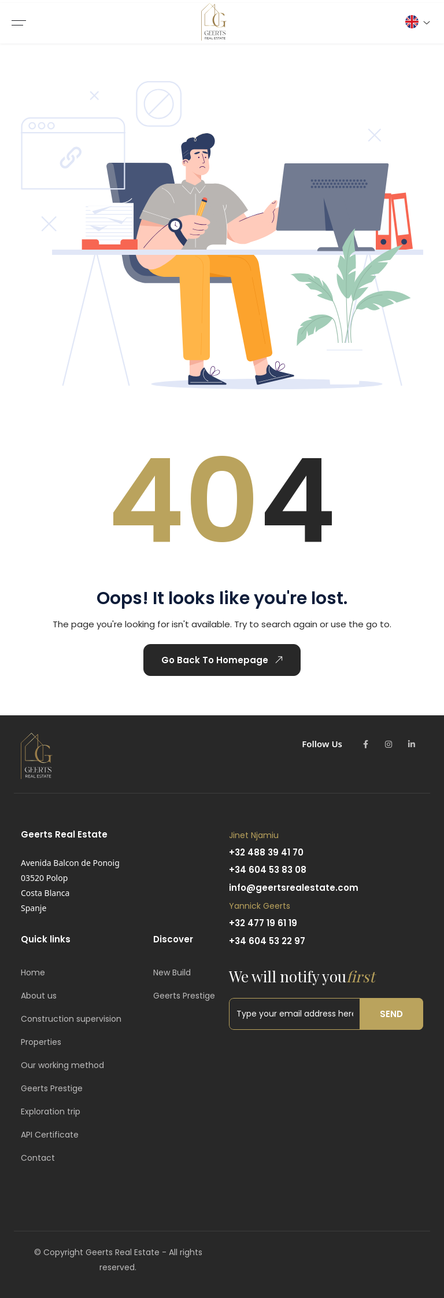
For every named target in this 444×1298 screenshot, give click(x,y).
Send (391, 1014)
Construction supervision (71, 1019)
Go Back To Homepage (223, 659)
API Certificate (50, 1134)
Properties (41, 1042)
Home (33, 972)
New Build (172, 972)
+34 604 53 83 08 (267, 870)
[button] (417, 21)
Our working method (62, 1065)
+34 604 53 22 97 (267, 941)
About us (39, 995)
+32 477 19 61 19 (263, 923)
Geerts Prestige (52, 1088)
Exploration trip (50, 1111)
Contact (38, 1158)
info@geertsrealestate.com (293, 888)
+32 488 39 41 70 (266, 852)
